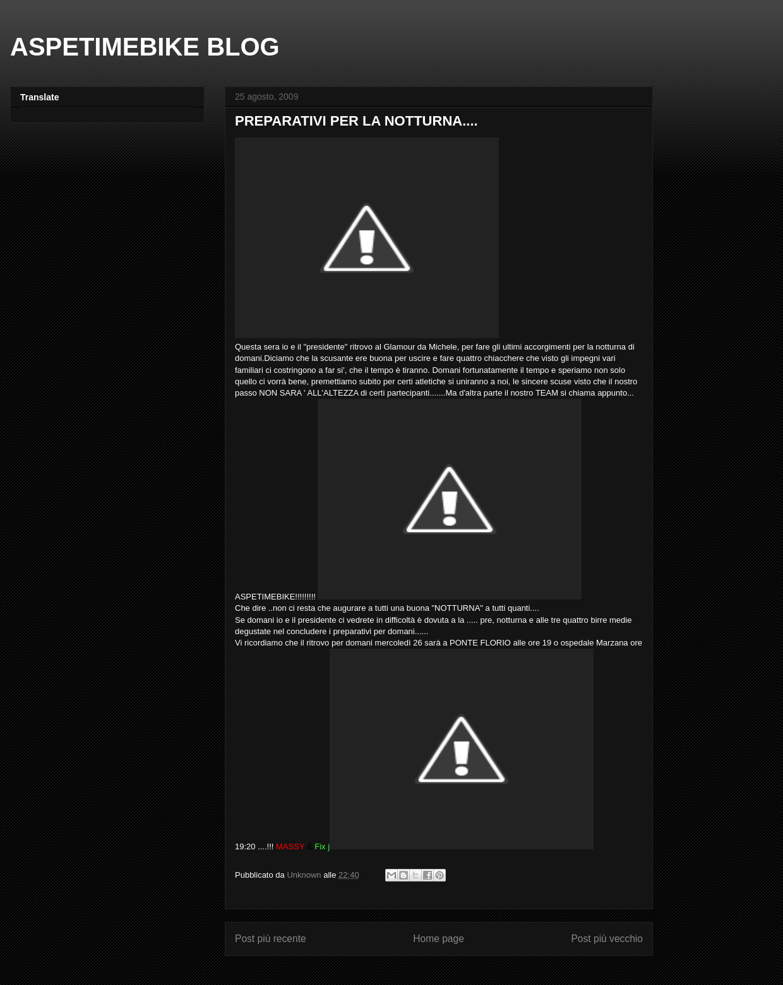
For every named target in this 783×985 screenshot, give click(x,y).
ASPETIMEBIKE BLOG (145, 47)
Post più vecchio (607, 938)
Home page (438, 938)
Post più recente (270, 938)
